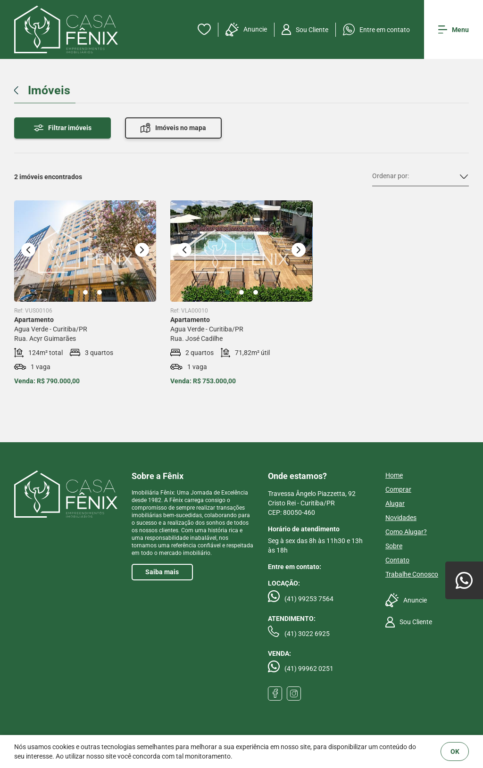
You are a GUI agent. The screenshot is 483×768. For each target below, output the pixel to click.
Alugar (395, 503)
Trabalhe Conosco (411, 574)
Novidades (400, 517)
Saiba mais (162, 572)
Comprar (398, 489)
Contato (397, 560)
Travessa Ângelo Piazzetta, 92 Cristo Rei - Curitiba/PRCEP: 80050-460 (312, 503)
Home (394, 475)
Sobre (393, 546)
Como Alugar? (406, 532)
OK (454, 751)
